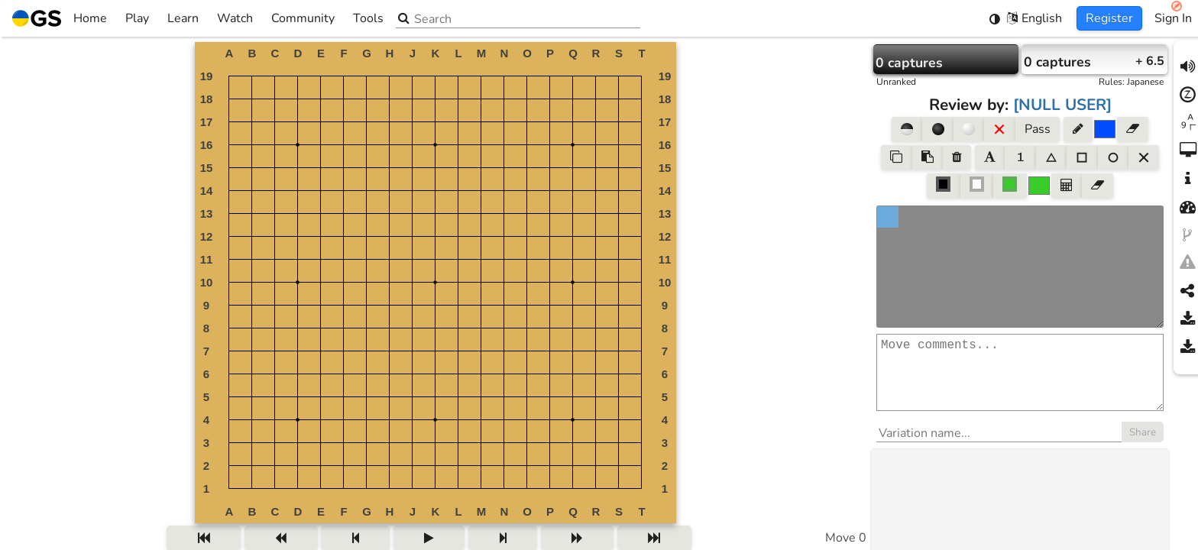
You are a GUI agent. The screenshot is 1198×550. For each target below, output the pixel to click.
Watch (235, 18)
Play (137, 18)
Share (1142, 448)
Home (59, 18)
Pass (1038, 129)
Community (303, 18)
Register (1109, 18)
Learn (183, 18)
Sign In (1173, 18)
